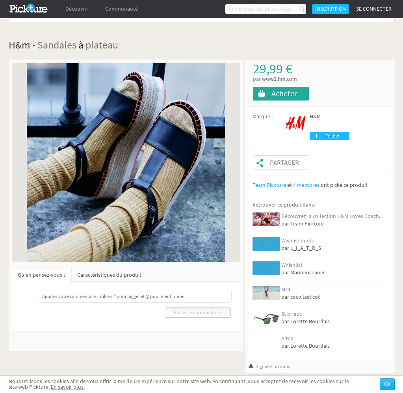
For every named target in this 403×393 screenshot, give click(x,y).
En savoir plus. (68, 387)
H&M (315, 116)
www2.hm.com (279, 79)
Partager (284, 162)
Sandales (56, 45)
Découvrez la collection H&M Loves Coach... (332, 216)
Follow (332, 136)
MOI (285, 289)
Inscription (330, 9)
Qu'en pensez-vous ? (42, 275)
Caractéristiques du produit (109, 275)
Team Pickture (269, 185)
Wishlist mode (297, 240)
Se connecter (374, 9)
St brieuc (291, 314)
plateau (101, 45)
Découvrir (76, 9)
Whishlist (292, 265)
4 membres (306, 185)
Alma (287, 338)
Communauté (121, 9)
